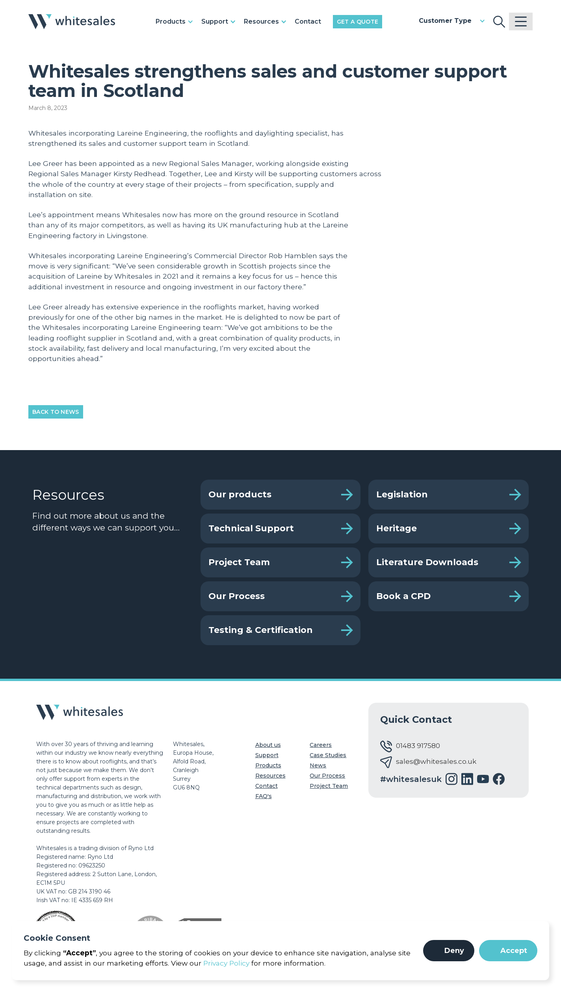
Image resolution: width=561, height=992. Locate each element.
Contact (308, 21)
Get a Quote (357, 21)
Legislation (402, 494)
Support (267, 755)
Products (268, 765)
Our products (239, 494)
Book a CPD (403, 596)
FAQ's (263, 796)
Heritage (396, 528)
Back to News (55, 411)
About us (268, 744)
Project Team (239, 562)
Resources (270, 775)
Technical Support (251, 528)
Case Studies (328, 755)
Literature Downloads (427, 562)
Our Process (236, 596)
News (318, 765)
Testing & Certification (260, 630)
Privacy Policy (226, 963)
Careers (321, 744)
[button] (448, 950)
